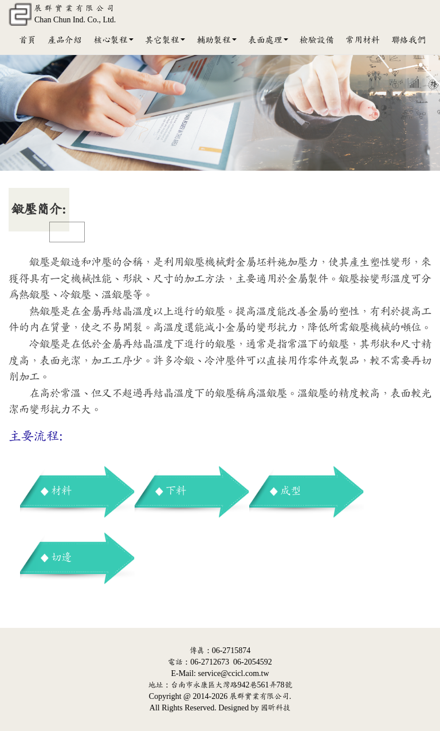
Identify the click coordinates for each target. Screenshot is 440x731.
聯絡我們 (408, 40)
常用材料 (362, 40)
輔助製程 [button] (217, 40)
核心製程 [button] (113, 40)
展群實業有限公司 (259, 697)
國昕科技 (275, 708)
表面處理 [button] (268, 40)
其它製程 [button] (165, 40)
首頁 (27, 40)
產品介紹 (65, 40)
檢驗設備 (317, 40)
